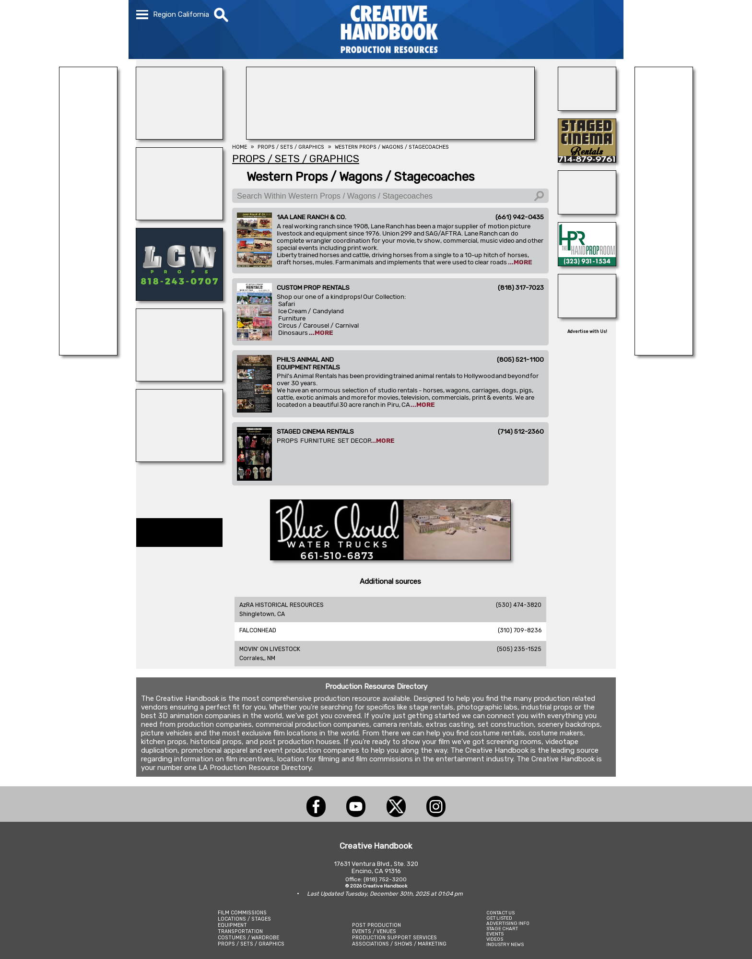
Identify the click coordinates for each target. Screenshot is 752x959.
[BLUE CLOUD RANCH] (390, 557)
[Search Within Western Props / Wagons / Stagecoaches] (390, 196)
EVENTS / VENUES (374, 931)
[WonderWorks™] (179, 459)
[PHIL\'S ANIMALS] (179, 136)
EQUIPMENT (232, 925)
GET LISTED (499, 918)
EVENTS (495, 933)
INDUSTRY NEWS (505, 944)
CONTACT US (500, 912)
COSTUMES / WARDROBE (248, 938)
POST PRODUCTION (376, 925)
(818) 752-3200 (385, 879)
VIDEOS (494, 939)
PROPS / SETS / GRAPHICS (251, 944)
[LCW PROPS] (179, 298)
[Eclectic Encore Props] (587, 211)
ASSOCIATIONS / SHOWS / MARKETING (399, 944)
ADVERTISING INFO (507, 923)
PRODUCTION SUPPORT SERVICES (394, 938)
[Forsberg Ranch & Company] (664, 352)
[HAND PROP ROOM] (587, 263)
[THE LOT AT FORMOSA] (587, 108)
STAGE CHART (502, 928)
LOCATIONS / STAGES (244, 919)
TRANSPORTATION (240, 931)
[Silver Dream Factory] (587, 315)
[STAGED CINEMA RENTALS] (587, 159)
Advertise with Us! (587, 331)
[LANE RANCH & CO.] (88, 352)
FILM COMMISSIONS (242, 913)
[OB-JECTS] (179, 378)
